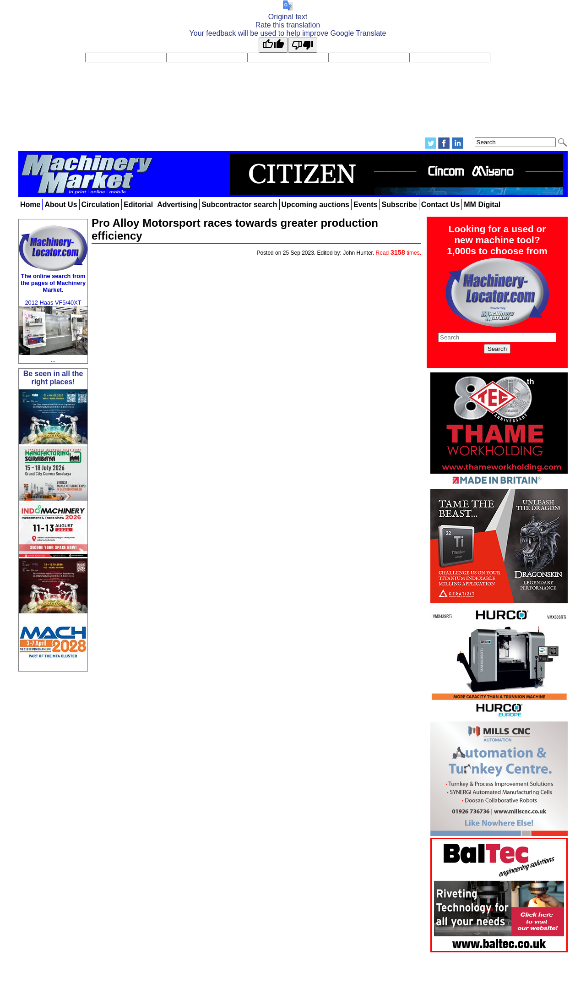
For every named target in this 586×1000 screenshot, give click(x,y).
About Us (60, 204)
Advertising (177, 204)
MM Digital (482, 204)
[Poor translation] (302, 45)
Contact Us (440, 204)
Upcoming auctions (315, 204)
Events (365, 204)
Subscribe (399, 204)
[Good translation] (273, 45)
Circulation (100, 204)
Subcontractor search (239, 204)
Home (30, 204)
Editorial (138, 204)
